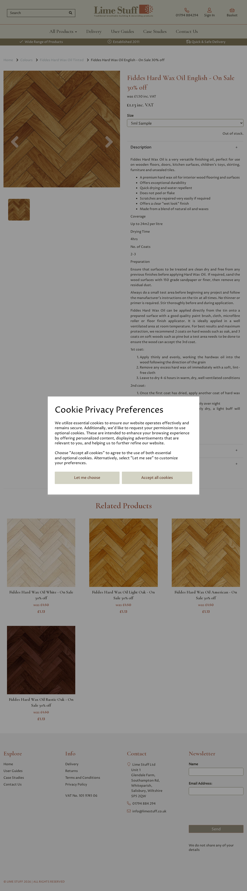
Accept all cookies (157, 477)
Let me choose (87, 477)
